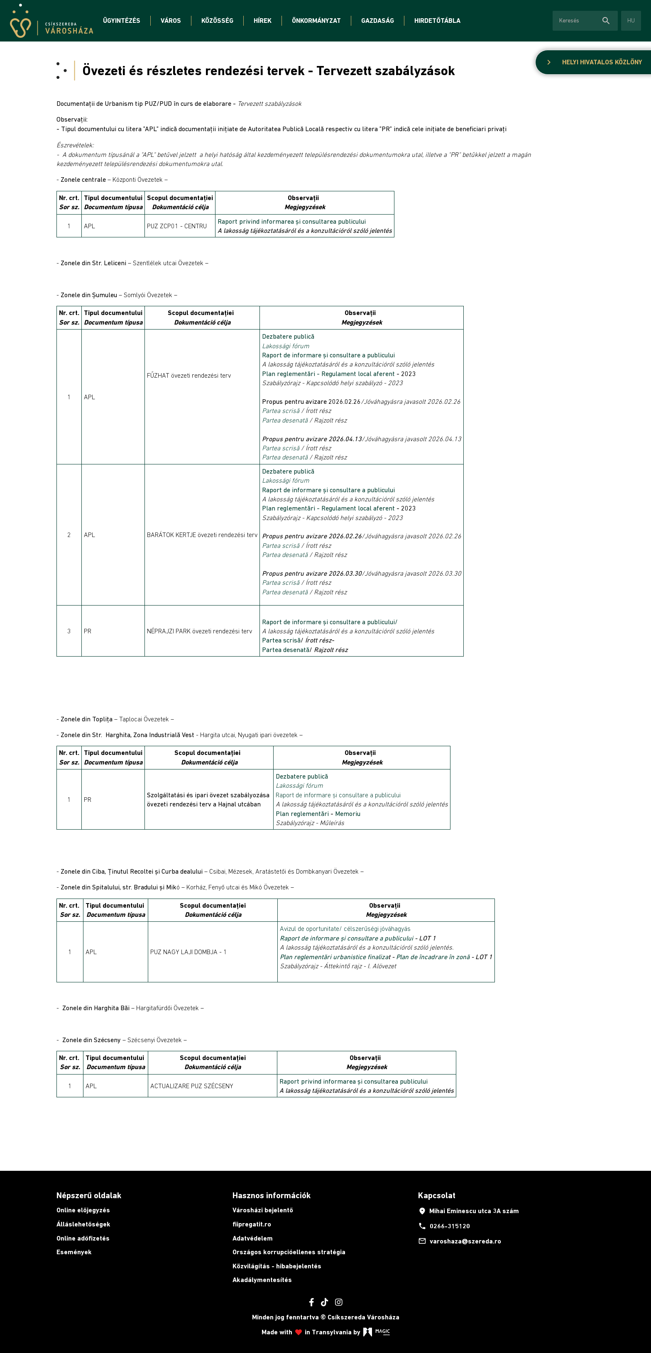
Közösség (217, 20)
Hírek (263, 20)
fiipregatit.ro (251, 1224)
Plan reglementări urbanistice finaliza (334, 956)
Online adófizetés (83, 1238)
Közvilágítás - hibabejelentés (276, 1266)
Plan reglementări (303, 813)
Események (74, 1252)
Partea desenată (285, 420)
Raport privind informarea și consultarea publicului (292, 221)
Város (171, 20)
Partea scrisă (280, 410)
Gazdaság (377, 20)
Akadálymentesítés (262, 1280)
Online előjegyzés (83, 1210)
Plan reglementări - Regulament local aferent (328, 373)
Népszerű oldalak (88, 1195)
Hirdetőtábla (437, 20)
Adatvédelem (252, 1238)
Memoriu (347, 813)
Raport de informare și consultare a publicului (329, 355)
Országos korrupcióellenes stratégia (288, 1252)
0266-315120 (444, 1226)
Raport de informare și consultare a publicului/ (330, 621)
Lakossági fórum (285, 345)
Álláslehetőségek (83, 1224)
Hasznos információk (271, 1195)
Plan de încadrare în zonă (433, 956)
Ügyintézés (121, 20)
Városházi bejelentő (262, 1210)
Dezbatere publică (288, 336)
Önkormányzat (316, 20)
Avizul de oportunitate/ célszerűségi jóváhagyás (345, 928)
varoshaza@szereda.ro (459, 1241)
